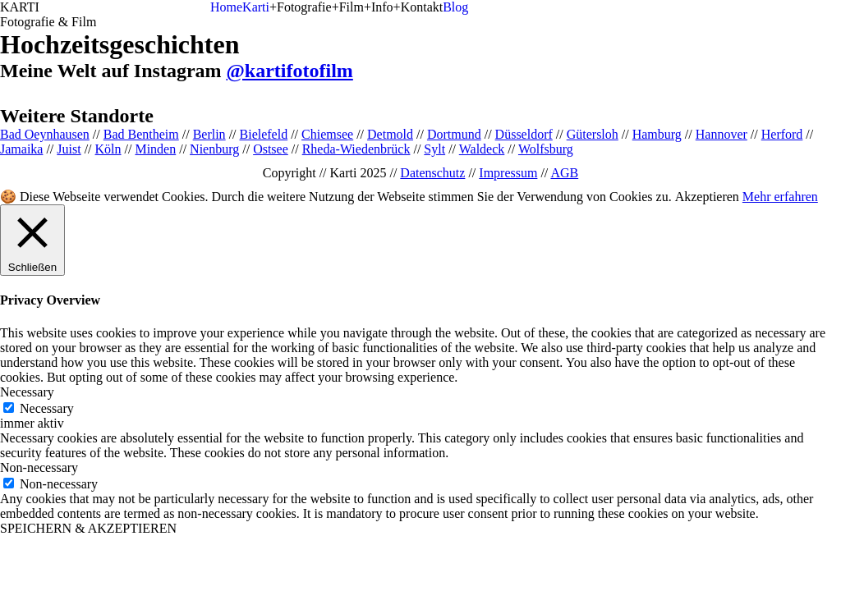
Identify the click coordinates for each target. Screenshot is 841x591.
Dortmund (454, 134)
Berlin (209, 134)
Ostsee (270, 149)
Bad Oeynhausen (45, 134)
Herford (782, 134)
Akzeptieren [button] (707, 197)
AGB (564, 173)
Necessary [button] (27, 392)
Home (226, 7)
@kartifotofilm (290, 70)
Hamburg (657, 134)
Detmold (390, 134)
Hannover (721, 134)
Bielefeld (264, 134)
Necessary (47, 408)
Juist (68, 149)
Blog (455, 7)
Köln (108, 149)
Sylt (434, 149)
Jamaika (21, 149)
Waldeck (482, 149)
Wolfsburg (545, 149)
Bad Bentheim (141, 134)
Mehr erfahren (780, 197)
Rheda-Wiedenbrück (356, 149)
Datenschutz (432, 173)
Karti (255, 7)
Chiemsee (327, 134)
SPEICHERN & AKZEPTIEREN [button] (88, 528)
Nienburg (214, 149)
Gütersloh (592, 134)
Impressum (508, 173)
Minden (155, 149)
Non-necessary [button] (39, 467)
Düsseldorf (524, 134)
